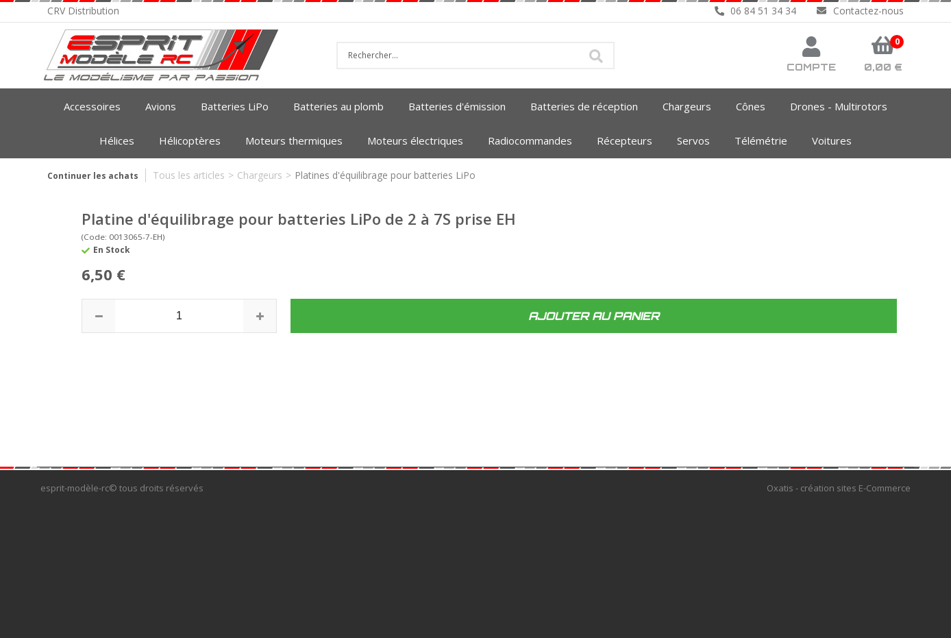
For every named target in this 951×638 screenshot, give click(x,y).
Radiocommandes (530, 140)
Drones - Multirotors (838, 106)
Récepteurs (624, 140)
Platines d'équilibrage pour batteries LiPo (385, 175)
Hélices (116, 140)
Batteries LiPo (235, 106)
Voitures (832, 140)
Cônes (750, 106)
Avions (160, 106)
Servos (693, 140)
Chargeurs (687, 106)
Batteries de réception (584, 106)
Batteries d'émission (457, 106)
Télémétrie (760, 140)
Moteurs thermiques (294, 140)
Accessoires (92, 106)
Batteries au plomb (338, 106)
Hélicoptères (190, 140)
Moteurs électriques (415, 140)
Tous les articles (189, 175)
